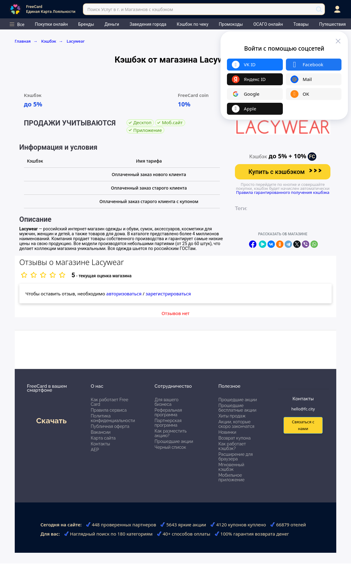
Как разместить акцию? (170, 433)
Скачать (51, 420)
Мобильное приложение (231, 477)
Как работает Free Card (109, 402)
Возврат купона (234, 438)
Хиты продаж (232, 415)
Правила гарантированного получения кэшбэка (283, 192)
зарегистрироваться (168, 293)
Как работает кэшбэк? (232, 446)
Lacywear (76, 41)
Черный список (170, 447)
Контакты (100, 443)
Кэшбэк (52, 41)
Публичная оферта (110, 426)
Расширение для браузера (235, 456)
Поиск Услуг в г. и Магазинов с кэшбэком (130, 9)
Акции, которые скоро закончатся (236, 424)
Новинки (227, 432)
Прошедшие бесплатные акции (237, 408)
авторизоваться (124, 293)
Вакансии (101, 432)
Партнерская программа (167, 423)
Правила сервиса (109, 410)
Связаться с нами (303, 425)
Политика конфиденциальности (113, 418)
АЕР (95, 449)
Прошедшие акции (173, 441)
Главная (26, 41)
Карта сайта (103, 438)
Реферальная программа (168, 412)
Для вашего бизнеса (166, 402)
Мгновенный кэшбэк (231, 467)
